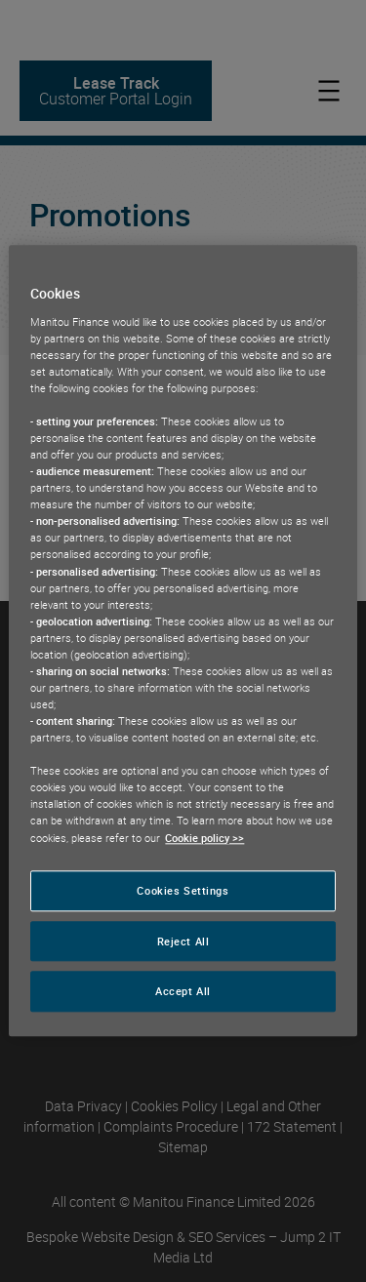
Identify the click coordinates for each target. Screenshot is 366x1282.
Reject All (183, 941)
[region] (182, 640)
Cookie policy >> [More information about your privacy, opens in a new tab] (204, 837)
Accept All (183, 991)
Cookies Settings (182, 890)
